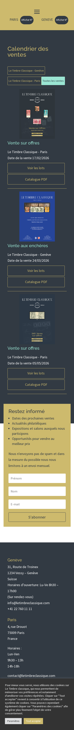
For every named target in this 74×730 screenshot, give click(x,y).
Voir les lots (36, 168)
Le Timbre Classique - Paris (24, 81)
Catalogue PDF (36, 179)
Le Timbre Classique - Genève (26, 70)
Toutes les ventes (53, 81)
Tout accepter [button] (33, 721)
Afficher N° (26, 20)
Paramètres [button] (13, 721)
